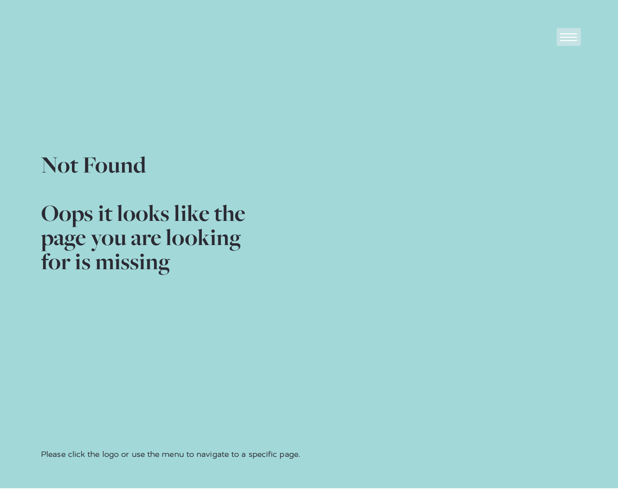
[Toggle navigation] (569, 37)
